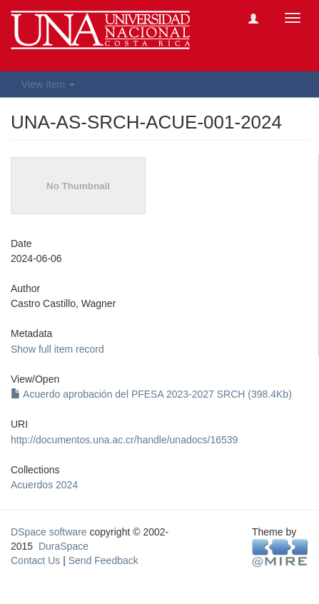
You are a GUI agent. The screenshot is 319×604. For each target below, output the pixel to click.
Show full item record (57, 349)
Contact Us (35, 560)
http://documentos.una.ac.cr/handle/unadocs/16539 (124, 440)
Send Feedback (103, 560)
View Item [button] (48, 84)
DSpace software (49, 532)
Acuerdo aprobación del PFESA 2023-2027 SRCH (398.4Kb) (151, 394)
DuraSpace (63, 546)
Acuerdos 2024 (44, 484)
